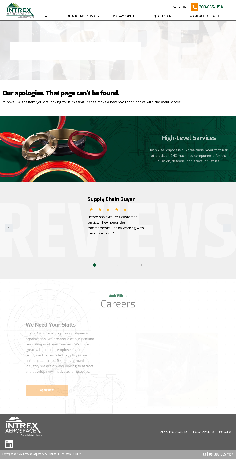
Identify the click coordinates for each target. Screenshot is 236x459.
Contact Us (179, 7)
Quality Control (166, 16)
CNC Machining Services (82, 16)
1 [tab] (94, 265)
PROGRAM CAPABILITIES (203, 432)
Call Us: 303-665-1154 (218, 454)
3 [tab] (141, 265)
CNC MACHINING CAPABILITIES (173, 432)
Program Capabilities (126, 16)
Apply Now (48, 390)
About (49, 16)
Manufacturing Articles (207, 16)
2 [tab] (118, 265)
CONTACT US (225, 432)
